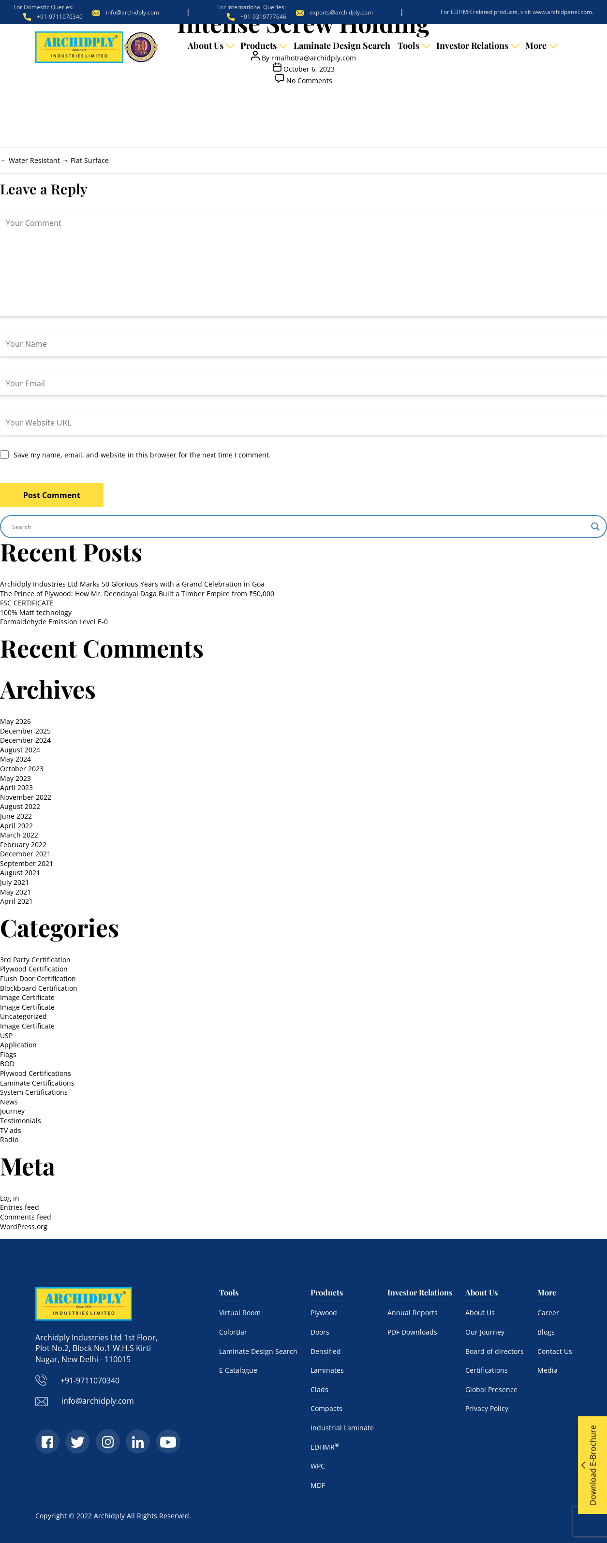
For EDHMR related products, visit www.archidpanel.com (516, 12)
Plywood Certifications (35, 1073)
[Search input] (299, 526)
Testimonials (20, 1120)
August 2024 (20, 749)
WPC (318, 1465)
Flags (8, 1054)
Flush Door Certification (38, 978)
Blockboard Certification (38, 988)
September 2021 (26, 863)
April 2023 (16, 787)
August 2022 (20, 806)
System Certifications (34, 1092)
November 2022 (25, 797)
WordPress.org (23, 1226)
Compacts (326, 1408)
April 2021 (16, 901)
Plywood (324, 1312)
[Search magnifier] (595, 526)
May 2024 (15, 759)
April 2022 (16, 825)
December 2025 (25, 730)
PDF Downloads (412, 1332)
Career (548, 1312)
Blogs (546, 1332)
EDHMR (325, 1447)
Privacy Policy (486, 1408)
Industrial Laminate (342, 1427)
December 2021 (25, 853)
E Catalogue (238, 1370)
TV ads (10, 1130)
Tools (408, 45)
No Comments (309, 80)
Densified (326, 1351)
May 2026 (15, 721)
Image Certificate (27, 997)
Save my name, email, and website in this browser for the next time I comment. (142, 454)
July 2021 (14, 882)
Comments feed (25, 1216)
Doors (320, 1332)
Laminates (327, 1370)
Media (547, 1370)
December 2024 (25, 740)
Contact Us (554, 1351)
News (9, 1101)
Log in (9, 1198)
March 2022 (19, 834)
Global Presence (491, 1389)
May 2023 (15, 778)
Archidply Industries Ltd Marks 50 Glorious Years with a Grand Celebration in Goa (132, 583)
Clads (319, 1389)
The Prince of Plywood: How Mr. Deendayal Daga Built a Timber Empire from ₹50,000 (137, 593)
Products (258, 45)
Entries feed (19, 1207)
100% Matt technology (36, 612)
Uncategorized (23, 1016)
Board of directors (494, 1351)
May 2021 (15, 891)
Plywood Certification (34, 968)
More (536, 45)
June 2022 (16, 816)
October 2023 (22, 768)
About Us (205, 45)
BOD (7, 1063)
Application (18, 1044)
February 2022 (23, 844)
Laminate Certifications (37, 1082)
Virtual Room (240, 1312)
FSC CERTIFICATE (27, 602)
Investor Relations (472, 45)
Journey (12, 1111)
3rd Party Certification (35, 959)
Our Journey (484, 1332)
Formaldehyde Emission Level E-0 (54, 621)
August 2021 (20, 872)
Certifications (486, 1370)
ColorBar (233, 1332)
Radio (9, 1139)
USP (6, 1035)
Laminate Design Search (342, 45)
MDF (318, 1485)
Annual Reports (412, 1312)
